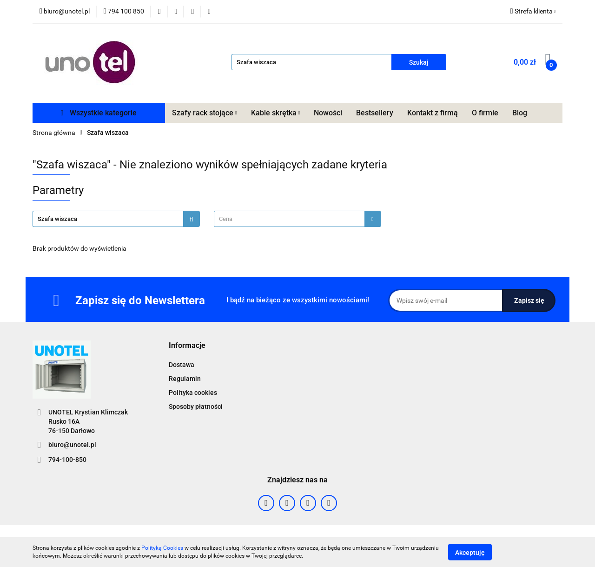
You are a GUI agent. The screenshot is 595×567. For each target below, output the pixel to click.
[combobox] (297, 219)
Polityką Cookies (162, 548)
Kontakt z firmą (432, 112)
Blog (519, 112)
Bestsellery (374, 112)
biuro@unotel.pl (72, 444)
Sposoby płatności (196, 406)
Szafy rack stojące (204, 112)
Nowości (328, 112)
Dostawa (181, 364)
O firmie (485, 112)
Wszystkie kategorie (99, 112)
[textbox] (289, 219)
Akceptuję (470, 552)
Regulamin (185, 378)
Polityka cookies (193, 392)
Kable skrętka (275, 112)
